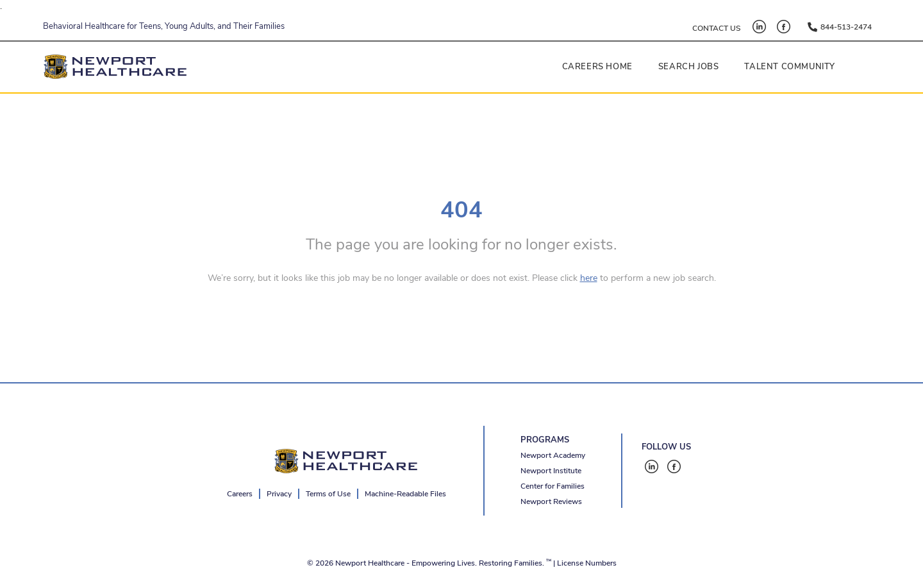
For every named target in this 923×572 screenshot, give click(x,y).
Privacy (279, 494)
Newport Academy (552, 455)
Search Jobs (688, 66)
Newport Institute (550, 471)
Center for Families (552, 486)
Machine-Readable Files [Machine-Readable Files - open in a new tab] (405, 494)
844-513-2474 (846, 27)
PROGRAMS (544, 440)
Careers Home (597, 66)
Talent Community (789, 66)
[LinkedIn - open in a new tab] (759, 26)
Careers (240, 494)
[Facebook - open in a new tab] (783, 26)
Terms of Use (328, 494)
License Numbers (587, 563)
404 (461, 210)
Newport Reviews (551, 501)
